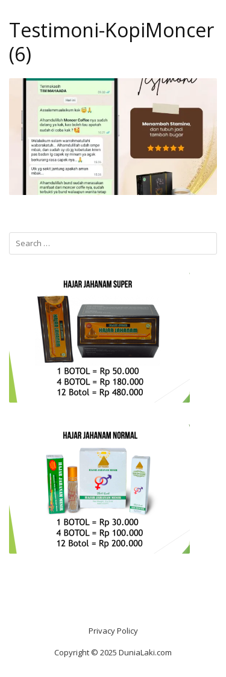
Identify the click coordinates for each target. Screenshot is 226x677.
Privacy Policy (113, 630)
